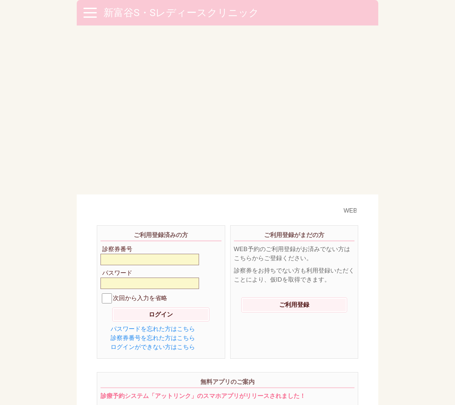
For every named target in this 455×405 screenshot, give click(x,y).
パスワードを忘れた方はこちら (153, 160)
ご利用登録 (294, 135)
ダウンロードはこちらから (227, 288)
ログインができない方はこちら (153, 178)
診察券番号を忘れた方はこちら (153, 169)
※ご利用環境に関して (129, 366)
